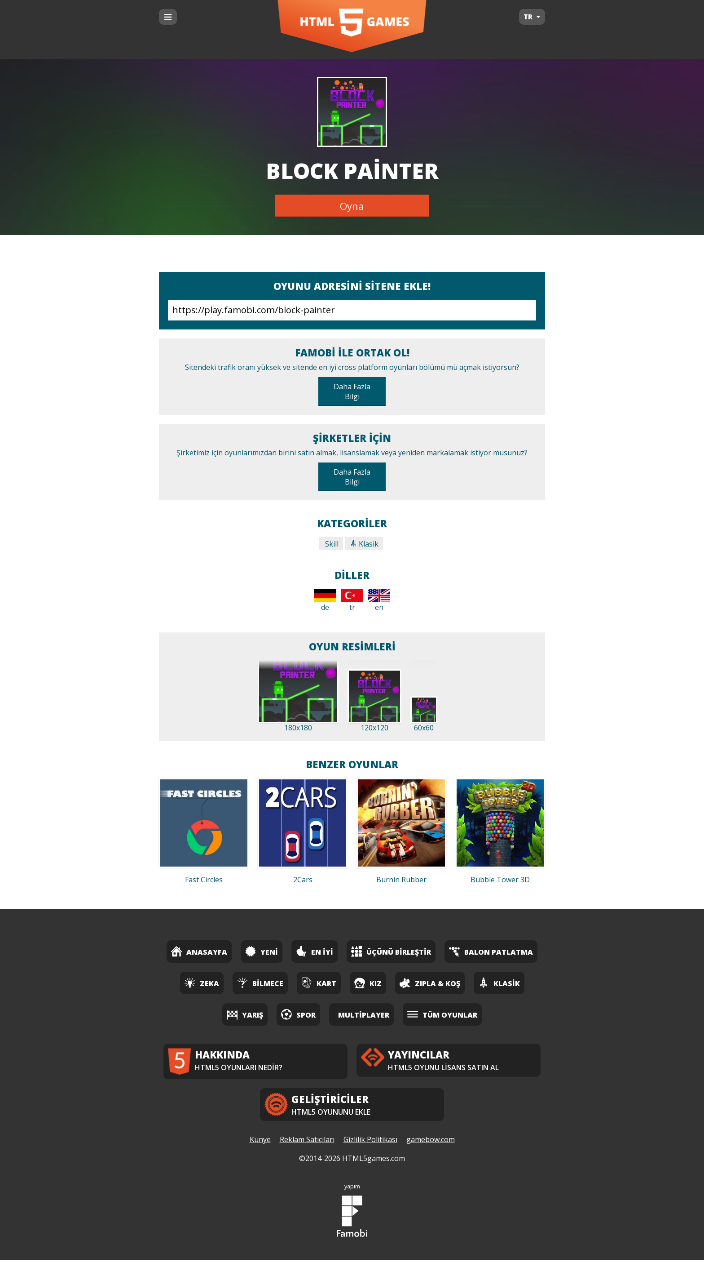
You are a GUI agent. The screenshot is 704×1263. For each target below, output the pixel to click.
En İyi (314, 951)
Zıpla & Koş (430, 982)
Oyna (352, 206)
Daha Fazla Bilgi (352, 391)
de (325, 600)
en (379, 600)
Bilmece (260, 982)
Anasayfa (199, 951)
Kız (368, 982)
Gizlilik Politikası (370, 1143)
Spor (298, 1014)
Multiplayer (363, 1015)
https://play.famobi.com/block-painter (352, 310)
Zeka (202, 982)
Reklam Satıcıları (307, 1143)
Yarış (245, 1014)
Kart (318, 982)
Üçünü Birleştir (391, 951)
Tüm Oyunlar (442, 1014)
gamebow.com (430, 1143)
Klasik (364, 544)
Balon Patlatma (491, 951)
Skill (331, 544)
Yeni (261, 951)
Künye (260, 1143)
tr (352, 600)
